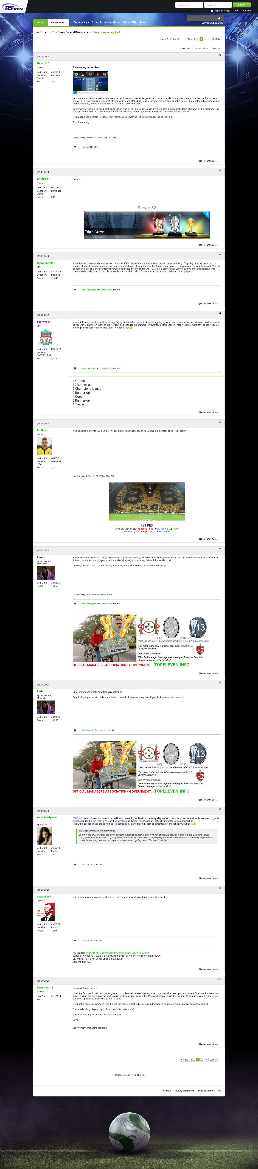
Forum (40, 22)
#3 (220, 254)
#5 (220, 422)
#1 (220, 55)
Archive (167, 1090)
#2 (220, 170)
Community (80, 22)
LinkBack (184, 49)
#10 (219, 979)
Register (247, 11)
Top (219, 1090)
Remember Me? (222, 11)
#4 (220, 313)
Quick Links (120, 22)
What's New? (58, 22)
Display (215, 49)
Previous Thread (122, 1075)
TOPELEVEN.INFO (171, 664)
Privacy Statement (184, 1090)
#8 (220, 809)
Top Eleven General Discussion (70, 32)
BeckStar (86, 730)
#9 (220, 888)
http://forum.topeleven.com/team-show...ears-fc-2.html (117, 952)
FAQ (133, 22)
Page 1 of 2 (192, 39)
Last (216, 39)
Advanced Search (212, 23)
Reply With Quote (208, 160)
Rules (142, 22)
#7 (220, 683)
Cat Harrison (106, 290)
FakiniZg (86, 147)
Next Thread (138, 1075)
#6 (220, 548)
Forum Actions (100, 22)
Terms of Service (205, 1090)
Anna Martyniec (89, 290)
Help (237, 11)
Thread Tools (200, 49)
